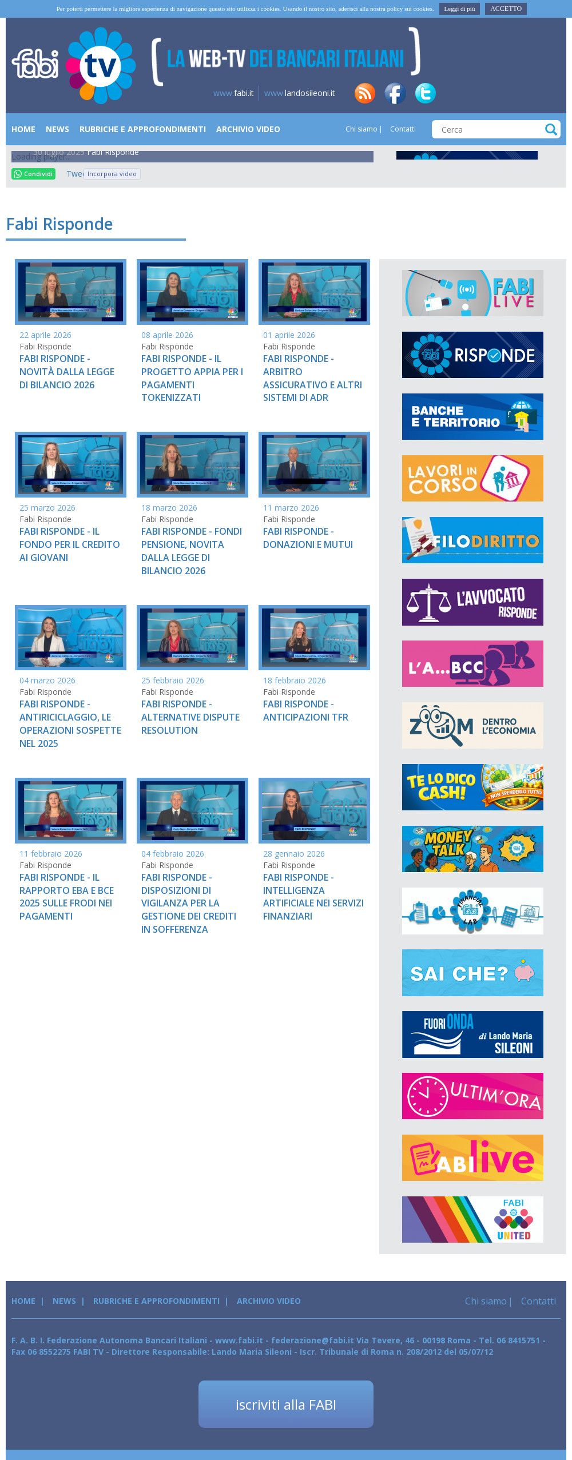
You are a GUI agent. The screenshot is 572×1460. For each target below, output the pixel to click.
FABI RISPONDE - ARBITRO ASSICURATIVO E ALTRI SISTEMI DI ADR (312, 378)
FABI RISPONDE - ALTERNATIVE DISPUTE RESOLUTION (190, 717)
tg (486, 93)
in (456, 93)
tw (425, 93)
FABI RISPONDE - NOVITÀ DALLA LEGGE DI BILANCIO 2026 (66, 371)
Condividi (33, 173)
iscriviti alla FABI (286, 1404)
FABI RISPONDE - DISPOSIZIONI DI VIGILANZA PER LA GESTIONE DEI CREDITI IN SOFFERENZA (188, 903)
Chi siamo (361, 129)
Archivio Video (248, 129)
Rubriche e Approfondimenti (143, 129)
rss (365, 93)
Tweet (72, 173)
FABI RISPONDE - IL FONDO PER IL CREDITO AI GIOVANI (69, 544)
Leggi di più (459, 8)
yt (547, 93)
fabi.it (233, 92)
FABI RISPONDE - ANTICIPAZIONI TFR (305, 710)
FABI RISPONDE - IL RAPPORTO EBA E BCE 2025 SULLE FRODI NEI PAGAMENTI (66, 897)
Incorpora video (112, 173)
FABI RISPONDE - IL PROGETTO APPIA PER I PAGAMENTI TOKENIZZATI (192, 378)
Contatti (402, 129)
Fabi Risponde (113, 151)
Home (23, 129)
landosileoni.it (299, 92)
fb (395, 93)
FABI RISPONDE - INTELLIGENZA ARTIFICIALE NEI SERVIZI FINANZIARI (313, 897)
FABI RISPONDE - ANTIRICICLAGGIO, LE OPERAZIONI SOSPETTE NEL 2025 (70, 724)
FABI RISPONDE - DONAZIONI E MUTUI (308, 538)
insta (516, 93)
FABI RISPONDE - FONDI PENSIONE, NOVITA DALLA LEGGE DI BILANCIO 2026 (191, 551)
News (57, 129)
